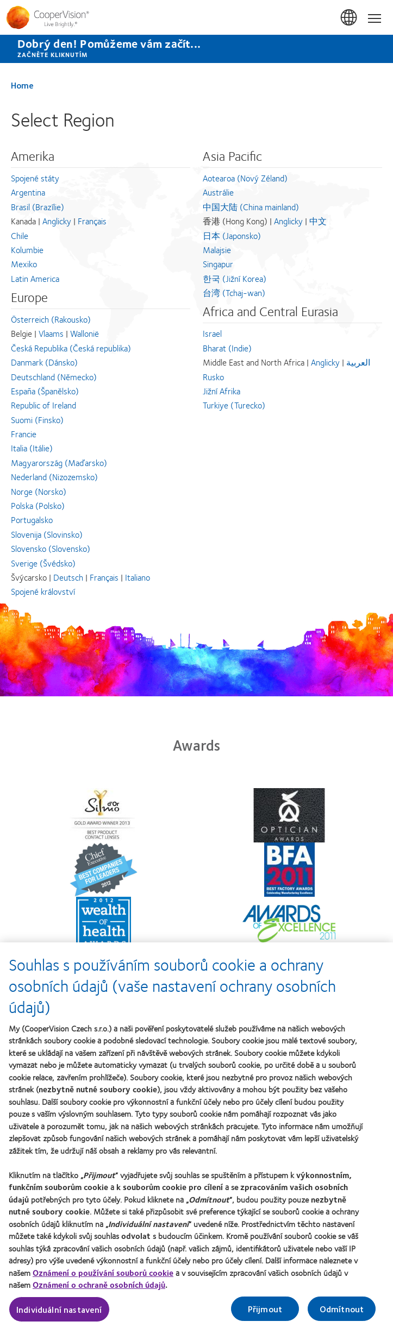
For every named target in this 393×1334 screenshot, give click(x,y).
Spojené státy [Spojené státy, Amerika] (35, 178)
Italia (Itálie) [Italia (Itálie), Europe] (32, 448)
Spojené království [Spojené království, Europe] (43, 591)
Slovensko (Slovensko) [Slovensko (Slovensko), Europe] (50, 548)
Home (22, 85)
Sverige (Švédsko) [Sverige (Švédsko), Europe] (43, 563)
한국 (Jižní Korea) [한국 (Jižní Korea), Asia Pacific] (234, 278)
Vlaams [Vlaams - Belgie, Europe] (51, 333)
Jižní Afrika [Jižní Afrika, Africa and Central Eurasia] (221, 391)
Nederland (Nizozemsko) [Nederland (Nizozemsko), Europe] (54, 476)
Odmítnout (342, 1315)
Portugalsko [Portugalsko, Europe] (32, 519)
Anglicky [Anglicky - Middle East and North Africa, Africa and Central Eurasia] (325, 362)
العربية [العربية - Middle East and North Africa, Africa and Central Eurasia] (358, 362)
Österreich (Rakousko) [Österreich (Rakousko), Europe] (51, 319)
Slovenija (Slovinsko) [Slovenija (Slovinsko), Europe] (47, 534)
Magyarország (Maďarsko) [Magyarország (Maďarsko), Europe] (59, 462)
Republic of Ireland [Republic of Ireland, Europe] (43, 405)
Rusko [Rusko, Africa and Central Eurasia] (213, 376)
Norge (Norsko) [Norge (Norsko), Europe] (38, 491)
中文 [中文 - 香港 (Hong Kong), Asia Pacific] (318, 221)
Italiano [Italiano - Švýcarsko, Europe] (137, 577)
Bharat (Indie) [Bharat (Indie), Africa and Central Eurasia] (227, 348)
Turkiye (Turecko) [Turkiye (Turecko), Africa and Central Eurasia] (234, 405)
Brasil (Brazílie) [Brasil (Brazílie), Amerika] (37, 206)
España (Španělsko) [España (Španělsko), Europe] (45, 391)
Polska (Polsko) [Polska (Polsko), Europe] (38, 505)
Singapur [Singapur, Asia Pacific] (218, 263)
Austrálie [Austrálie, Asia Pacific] (218, 192)
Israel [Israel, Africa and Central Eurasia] (212, 333)
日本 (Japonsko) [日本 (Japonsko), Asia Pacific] (232, 235)
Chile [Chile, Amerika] (19, 235)
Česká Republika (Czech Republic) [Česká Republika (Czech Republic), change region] (349, 18)
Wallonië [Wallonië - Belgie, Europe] (84, 333)
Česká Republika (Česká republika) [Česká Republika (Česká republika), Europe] (71, 348)
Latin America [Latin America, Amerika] (35, 278)
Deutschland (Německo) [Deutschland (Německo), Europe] (54, 376)
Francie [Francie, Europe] (23, 434)
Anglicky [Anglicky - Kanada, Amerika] (56, 221)
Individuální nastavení (59, 1315)
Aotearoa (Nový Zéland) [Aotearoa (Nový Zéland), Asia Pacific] (245, 178)
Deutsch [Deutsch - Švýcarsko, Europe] (68, 577)
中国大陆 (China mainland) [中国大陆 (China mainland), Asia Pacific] (251, 206)
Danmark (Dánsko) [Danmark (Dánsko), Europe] (44, 362)
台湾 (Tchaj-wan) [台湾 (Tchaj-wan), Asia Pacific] (234, 292)
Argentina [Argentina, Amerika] (28, 192)
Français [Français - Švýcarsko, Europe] (104, 577)
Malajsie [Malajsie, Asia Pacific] (217, 249)
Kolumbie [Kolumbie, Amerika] (27, 249)
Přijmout (265, 1315)
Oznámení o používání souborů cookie (103, 1278)
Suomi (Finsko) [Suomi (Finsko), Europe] (37, 419)
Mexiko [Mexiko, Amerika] (24, 263)
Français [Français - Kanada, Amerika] (92, 221)
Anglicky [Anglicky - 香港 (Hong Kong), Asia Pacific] (288, 221)
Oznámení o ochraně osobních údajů (99, 1291)
